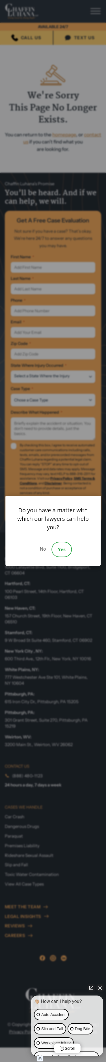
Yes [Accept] (62, 549)
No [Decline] (43, 549)
